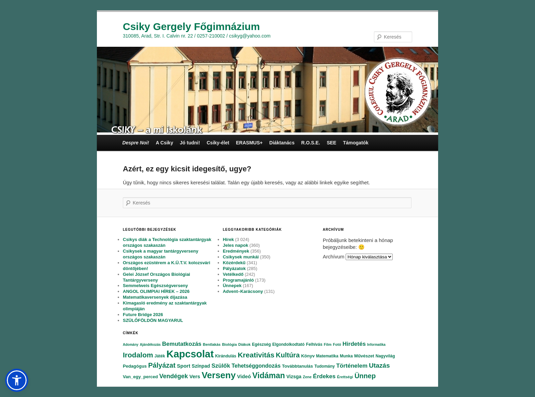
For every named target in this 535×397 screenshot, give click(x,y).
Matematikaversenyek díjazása (155, 297)
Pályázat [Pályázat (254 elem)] (161, 365)
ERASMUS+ (249, 142)
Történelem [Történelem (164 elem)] (351, 366)
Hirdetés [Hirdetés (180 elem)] (354, 344)
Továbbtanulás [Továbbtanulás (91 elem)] (297, 366)
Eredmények (236, 251)
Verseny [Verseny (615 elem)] (219, 375)
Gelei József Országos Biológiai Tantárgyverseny (156, 277)
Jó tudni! (190, 142)
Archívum (333, 256)
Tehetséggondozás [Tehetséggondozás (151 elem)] (256, 366)
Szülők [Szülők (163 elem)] (221, 366)
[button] (17, 380)
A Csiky (164, 142)
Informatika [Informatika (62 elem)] (376, 344)
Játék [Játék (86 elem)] (160, 356)
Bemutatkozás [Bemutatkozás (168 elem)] (181, 344)
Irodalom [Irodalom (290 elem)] (138, 355)
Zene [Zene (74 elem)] (307, 377)
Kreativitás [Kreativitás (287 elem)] (256, 355)
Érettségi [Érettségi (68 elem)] (345, 377)
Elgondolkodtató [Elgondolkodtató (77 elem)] (288, 344)
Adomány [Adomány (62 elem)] (131, 344)
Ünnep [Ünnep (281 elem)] (365, 376)
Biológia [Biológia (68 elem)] (229, 344)
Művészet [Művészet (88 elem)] (364, 355)
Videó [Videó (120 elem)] (244, 376)
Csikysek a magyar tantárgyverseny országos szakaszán (160, 254)
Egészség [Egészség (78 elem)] (261, 344)
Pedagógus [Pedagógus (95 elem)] (135, 366)
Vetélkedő (233, 274)
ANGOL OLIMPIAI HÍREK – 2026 (156, 291)
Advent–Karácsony (243, 291)
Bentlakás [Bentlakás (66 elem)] (211, 344)
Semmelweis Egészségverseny (155, 285)
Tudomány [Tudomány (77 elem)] (324, 366)
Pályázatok (234, 268)
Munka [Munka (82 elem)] (346, 356)
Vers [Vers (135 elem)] (194, 376)
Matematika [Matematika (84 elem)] (327, 356)
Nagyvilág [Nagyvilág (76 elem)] (385, 356)
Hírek (228, 239)
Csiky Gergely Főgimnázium (191, 26)
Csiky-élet (218, 142)
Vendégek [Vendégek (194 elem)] (173, 376)
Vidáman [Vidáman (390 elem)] (268, 375)
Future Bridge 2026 (143, 314)
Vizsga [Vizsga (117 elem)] (293, 376)
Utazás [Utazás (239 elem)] (379, 365)
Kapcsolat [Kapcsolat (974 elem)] (190, 354)
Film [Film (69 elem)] (328, 344)
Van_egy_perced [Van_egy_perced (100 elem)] (140, 376)
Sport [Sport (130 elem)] (183, 366)
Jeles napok (235, 245)
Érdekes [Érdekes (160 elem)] (324, 376)
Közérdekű (234, 262)
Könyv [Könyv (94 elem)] (308, 355)
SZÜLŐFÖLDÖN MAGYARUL (153, 320)
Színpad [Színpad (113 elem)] (201, 366)
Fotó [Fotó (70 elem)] (337, 344)
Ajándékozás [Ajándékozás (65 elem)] (150, 344)
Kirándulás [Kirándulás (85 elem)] (225, 356)
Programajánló (238, 280)
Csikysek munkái (241, 256)
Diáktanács (281, 142)
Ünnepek (232, 285)
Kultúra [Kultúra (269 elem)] (288, 355)
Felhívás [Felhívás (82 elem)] (314, 344)
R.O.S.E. (310, 142)
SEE (331, 142)
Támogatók (355, 142)
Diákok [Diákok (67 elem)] (244, 344)
